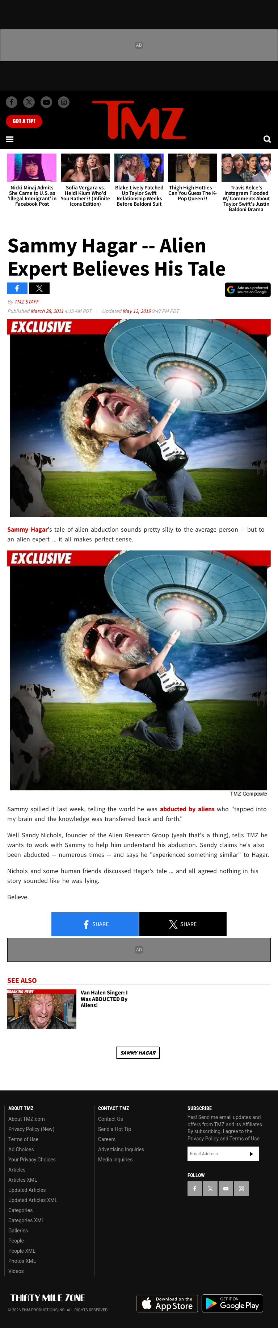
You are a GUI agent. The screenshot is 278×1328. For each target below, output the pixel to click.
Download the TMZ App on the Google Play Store (232, 1303)
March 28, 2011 (47, 310)
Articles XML (22, 1180)
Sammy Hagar (137, 1052)
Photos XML (22, 1261)
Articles (17, 1170)
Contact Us (110, 1119)
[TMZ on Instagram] (64, 102)
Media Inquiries (115, 1159)
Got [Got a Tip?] (24, 121)
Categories (20, 1210)
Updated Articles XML (32, 1200)
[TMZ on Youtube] (46, 102)
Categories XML (26, 1220)
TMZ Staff (26, 301)
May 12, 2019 (137, 310)
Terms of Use (23, 1139)
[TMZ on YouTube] (226, 1188)
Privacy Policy (203, 1138)
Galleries (18, 1230)
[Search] (268, 139)
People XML (21, 1251)
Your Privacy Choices (32, 1159)
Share (95, 924)
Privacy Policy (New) (31, 1129)
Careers (106, 1139)
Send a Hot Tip (114, 1129)
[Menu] (10, 139)
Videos (16, 1271)
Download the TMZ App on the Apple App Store (167, 1304)
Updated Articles (27, 1190)
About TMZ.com (26, 1119)
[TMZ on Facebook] (11, 102)
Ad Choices (21, 1149)
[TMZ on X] (29, 102)
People (16, 1241)
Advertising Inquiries (121, 1149)
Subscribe (251, 1154)
